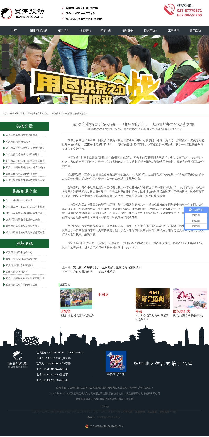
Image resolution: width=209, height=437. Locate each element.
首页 (14, 30)
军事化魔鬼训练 (108, 398)
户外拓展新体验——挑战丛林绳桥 (94, 271)
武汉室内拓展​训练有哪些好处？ (23, 226)
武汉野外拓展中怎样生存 (19, 252)
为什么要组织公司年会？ (19, 200)
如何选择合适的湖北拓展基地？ (23, 154)
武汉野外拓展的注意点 (18, 141)
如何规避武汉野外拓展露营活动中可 (25, 180)
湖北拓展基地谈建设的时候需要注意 (25, 232)
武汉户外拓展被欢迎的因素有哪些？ (25, 278)
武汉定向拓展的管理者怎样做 (21, 258)
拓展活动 (63, 30)
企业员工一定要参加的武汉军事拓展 (25, 206)
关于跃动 (195, 30)
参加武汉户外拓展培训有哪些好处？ (25, 148)
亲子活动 (173, 30)
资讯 (12, 113)
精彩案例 (127, 30)
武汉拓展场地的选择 (17, 271)
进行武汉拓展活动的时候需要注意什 (25, 213)
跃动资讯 (20, 113)
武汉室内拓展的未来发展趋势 (21, 135)
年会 (139, 311)
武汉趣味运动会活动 (87, 398)
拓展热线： (186, 5)
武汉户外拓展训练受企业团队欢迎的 (25, 167)
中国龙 (103, 294)
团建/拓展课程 (39, 30)
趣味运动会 (151, 30)
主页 (5, 113)
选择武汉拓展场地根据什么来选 (23, 219)
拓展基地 (85, 30)
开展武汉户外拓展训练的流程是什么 (25, 160)
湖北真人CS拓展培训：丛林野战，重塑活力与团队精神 (107, 267)
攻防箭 (65, 311)
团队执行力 (182, 311)
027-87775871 (189, 10)
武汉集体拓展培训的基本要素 (21, 173)
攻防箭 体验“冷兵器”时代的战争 (77, 315)
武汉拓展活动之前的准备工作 (21, 284)
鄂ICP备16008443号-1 (109, 417)
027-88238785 (189, 15)
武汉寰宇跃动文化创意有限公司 (143, 393)
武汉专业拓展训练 (95, 144)
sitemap (104, 406)
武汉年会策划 (126, 398)
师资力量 (106, 30)
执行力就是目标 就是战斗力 (188, 315)
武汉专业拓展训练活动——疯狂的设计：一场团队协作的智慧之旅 (57, 113)
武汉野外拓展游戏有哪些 (19, 265)
